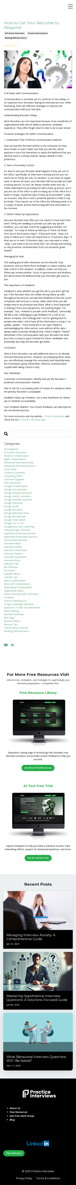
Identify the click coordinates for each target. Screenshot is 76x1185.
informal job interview (15, 540)
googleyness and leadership (19, 526)
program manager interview (18, 604)
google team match (15, 519)
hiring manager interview (17, 529)
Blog (12, 1119)
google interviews (13, 502)
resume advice (12, 621)
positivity (8, 597)
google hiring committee (17, 496)
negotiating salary (13, 590)
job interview (11, 567)
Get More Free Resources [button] (38, 767)
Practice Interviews (55, 416)
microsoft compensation (17, 583)
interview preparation (15, 556)
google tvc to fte (14, 523)
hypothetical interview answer (20, 533)
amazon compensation (16, 455)
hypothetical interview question (21, 536)
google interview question (18, 499)
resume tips (11, 624)
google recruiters (13, 509)
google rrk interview (15, 516)
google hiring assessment (18, 492)
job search (9, 570)
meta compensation (15, 580)
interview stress (12, 560)
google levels (11, 506)
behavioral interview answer (19, 462)
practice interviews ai (37, 33)
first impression (12, 482)
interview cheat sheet (15, 550)
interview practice (13, 553)
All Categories (11, 449)
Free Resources (18, 1112)
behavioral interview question (20, 465)
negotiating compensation (18, 587)
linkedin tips (11, 577)
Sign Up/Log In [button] (14, 1153)
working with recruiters (16, 38)
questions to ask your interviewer (22, 607)
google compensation (16, 486)
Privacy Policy (24, 1178)
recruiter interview (14, 614)
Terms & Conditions (48, 1178)
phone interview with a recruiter (21, 594)
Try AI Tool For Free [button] (38, 858)
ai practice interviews (14, 33)
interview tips (11, 563)
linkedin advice (12, 573)
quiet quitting (11, 610)
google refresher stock (16, 513)
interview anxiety (13, 546)
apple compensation (15, 459)
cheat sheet (10, 469)
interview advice (12, 543)
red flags (9, 617)
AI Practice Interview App (32, 419)
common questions (14, 472)
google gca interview (15, 489)
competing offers (13, 476)
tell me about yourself (16, 627)
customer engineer (14, 479)
